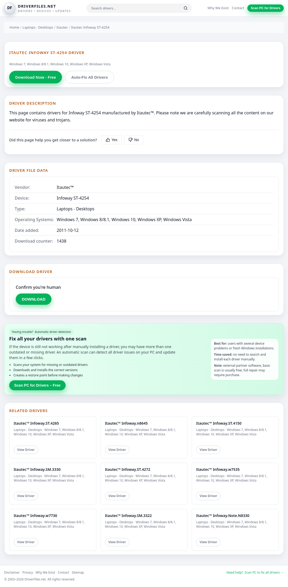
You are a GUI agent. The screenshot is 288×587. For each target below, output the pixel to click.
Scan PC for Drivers (265, 8)
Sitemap (78, 572)
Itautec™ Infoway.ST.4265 (36, 423)
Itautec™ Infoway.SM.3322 (128, 515)
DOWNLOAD (33, 299)
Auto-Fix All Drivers (89, 77)
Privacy (27, 572)
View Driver (26, 449)
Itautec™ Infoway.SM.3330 (37, 469)
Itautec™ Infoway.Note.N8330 (222, 515)
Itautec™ (65, 187)
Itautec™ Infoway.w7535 (217, 469)
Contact (238, 8)
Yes (112, 140)
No (133, 140)
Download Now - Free (35, 77)
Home (14, 27)
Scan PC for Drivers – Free (37, 385)
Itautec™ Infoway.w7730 (35, 515)
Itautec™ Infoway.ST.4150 (219, 423)
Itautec (62, 27)
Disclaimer (12, 572)
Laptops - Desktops (38, 27)
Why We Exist (218, 8)
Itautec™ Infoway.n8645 (126, 423)
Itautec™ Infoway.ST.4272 (127, 469)
